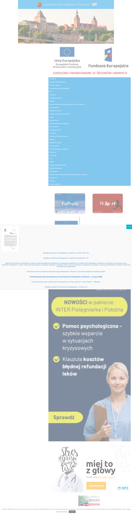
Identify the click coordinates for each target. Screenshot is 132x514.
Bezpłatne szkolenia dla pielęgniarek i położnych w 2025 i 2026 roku (66, 253)
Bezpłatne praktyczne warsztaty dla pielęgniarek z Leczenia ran (66, 287)
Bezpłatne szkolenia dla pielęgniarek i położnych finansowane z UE (66, 258)
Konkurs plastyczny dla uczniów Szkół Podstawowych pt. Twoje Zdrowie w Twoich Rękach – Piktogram (66, 282)
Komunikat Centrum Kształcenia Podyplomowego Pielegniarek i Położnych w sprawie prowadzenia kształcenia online (66, 271)
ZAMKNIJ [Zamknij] (129, 226)
